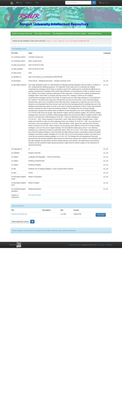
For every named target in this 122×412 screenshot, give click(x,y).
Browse (28, 3)
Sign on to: (104, 3)
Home (19, 3)
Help (36, 3)
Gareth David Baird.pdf (19, 214)
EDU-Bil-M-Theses (94, 33)
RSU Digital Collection (42, 33)
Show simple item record (20, 221)
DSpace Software (75, 245)
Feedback (109, 245)
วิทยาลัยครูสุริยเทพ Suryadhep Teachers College (69, 33)
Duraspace (101, 245)
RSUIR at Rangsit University (22, 33)
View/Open (100, 215)
